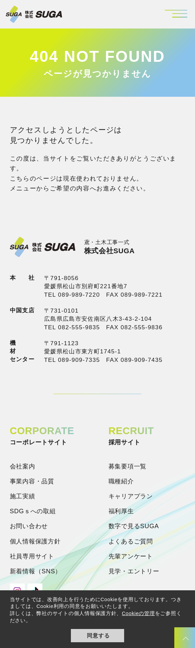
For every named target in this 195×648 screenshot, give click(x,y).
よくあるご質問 (131, 541)
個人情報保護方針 (35, 541)
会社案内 (22, 466)
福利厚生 (121, 511)
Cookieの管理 (138, 613)
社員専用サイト (32, 556)
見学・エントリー (134, 571)
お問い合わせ (29, 526)
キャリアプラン (131, 496)
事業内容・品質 (32, 481)
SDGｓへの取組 (33, 511)
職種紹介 (121, 481)
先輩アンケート (131, 556)
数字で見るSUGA (134, 526)
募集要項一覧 (128, 466)
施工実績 (22, 496)
